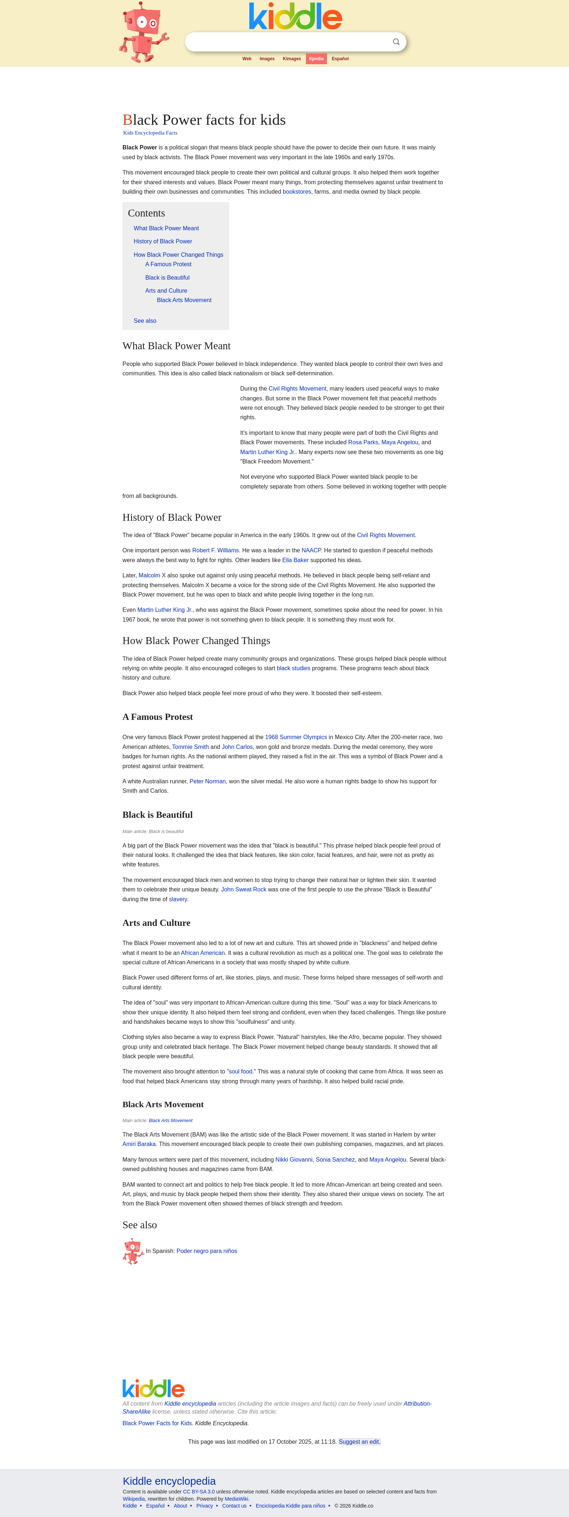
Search (396, 42)
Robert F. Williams (215, 550)
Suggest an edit (359, 1442)
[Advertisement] (284, 87)
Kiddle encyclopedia (190, 1404)
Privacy (204, 1506)
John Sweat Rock (243, 889)
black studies (294, 668)
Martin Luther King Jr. (267, 452)
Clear (381, 42)
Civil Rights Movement (297, 389)
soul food (241, 1071)
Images (267, 58)
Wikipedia (134, 1499)
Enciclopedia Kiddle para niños (290, 1506)
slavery (178, 899)
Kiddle (130, 1506)
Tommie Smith (190, 747)
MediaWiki (237, 1499)
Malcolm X (152, 575)
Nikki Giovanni (293, 1160)
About (180, 1506)
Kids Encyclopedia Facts (150, 133)
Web (246, 58)
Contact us (234, 1506)
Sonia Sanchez (335, 1160)
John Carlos (237, 747)
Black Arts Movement (170, 1120)
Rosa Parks (363, 442)
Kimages (292, 58)
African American (203, 953)
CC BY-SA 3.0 (198, 1492)
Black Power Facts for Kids (157, 1423)
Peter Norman (208, 781)
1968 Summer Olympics (296, 737)
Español (340, 58)
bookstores (297, 192)
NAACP (311, 550)
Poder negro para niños (207, 1251)
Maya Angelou (399, 442)
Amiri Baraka (139, 1144)
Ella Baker (295, 560)
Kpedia (316, 58)
